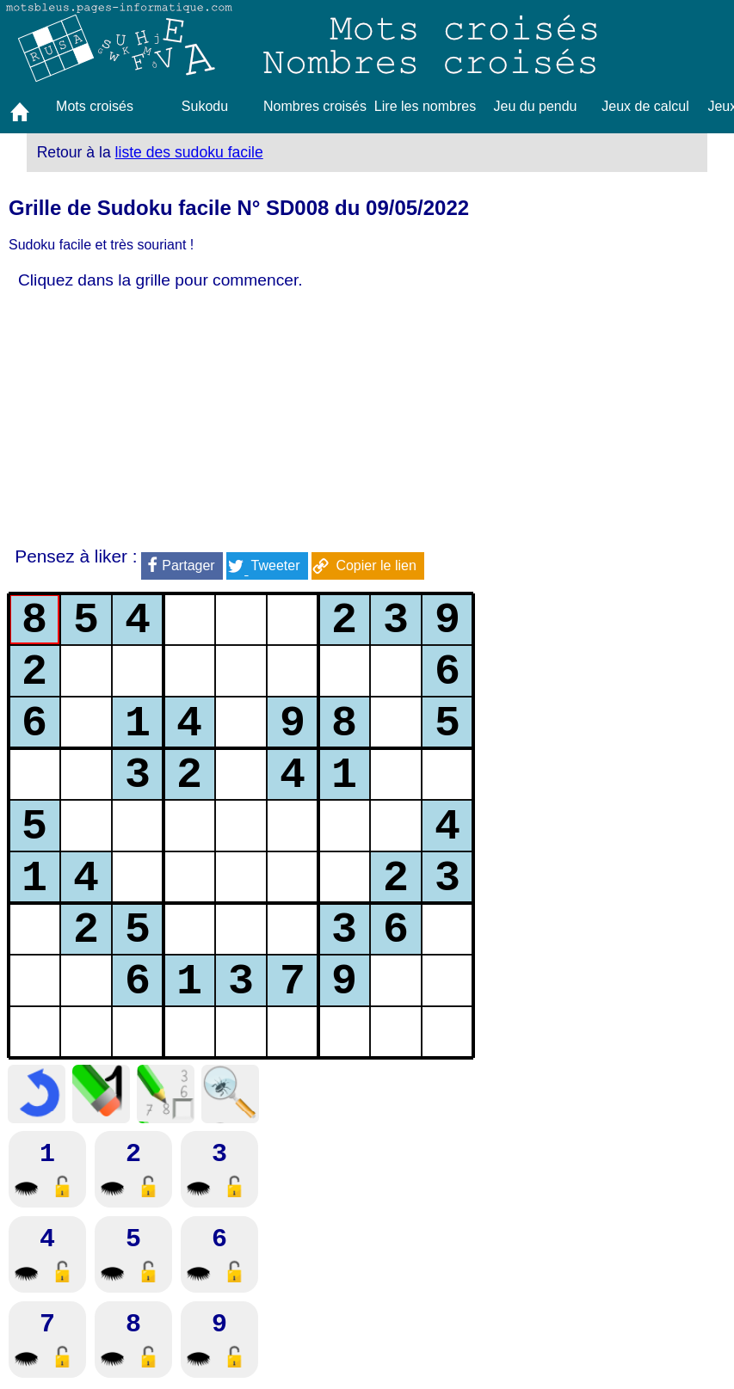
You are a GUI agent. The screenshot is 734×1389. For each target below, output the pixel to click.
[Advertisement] (241, 418)
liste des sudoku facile (189, 152)
